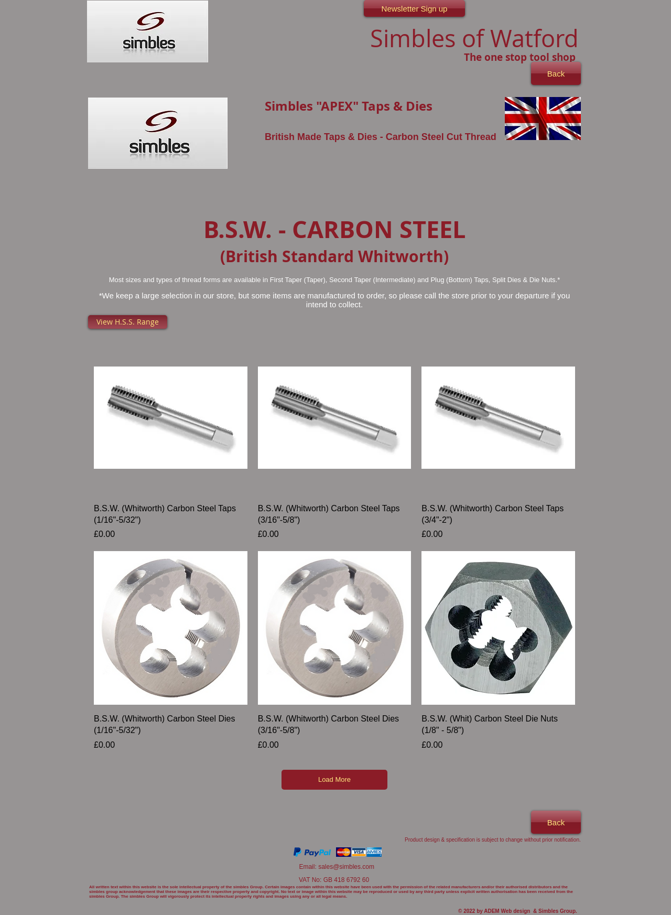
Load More (334, 779)
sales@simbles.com (346, 866)
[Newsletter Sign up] (414, 8)
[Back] (556, 73)
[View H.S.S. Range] (127, 322)
